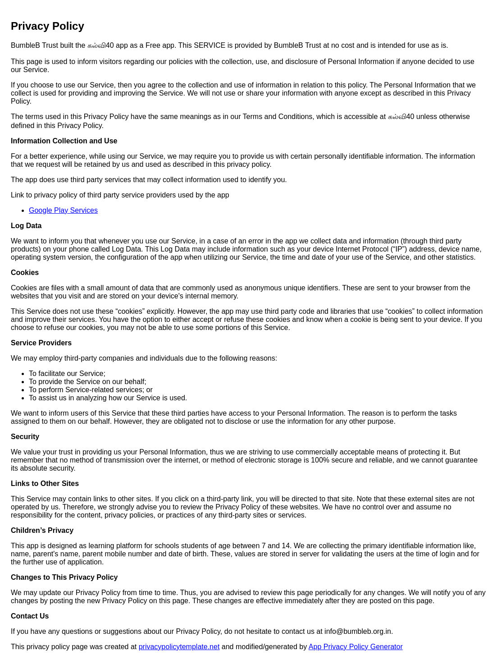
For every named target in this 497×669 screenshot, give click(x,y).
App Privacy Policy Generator (356, 647)
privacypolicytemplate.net (179, 647)
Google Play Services (63, 210)
